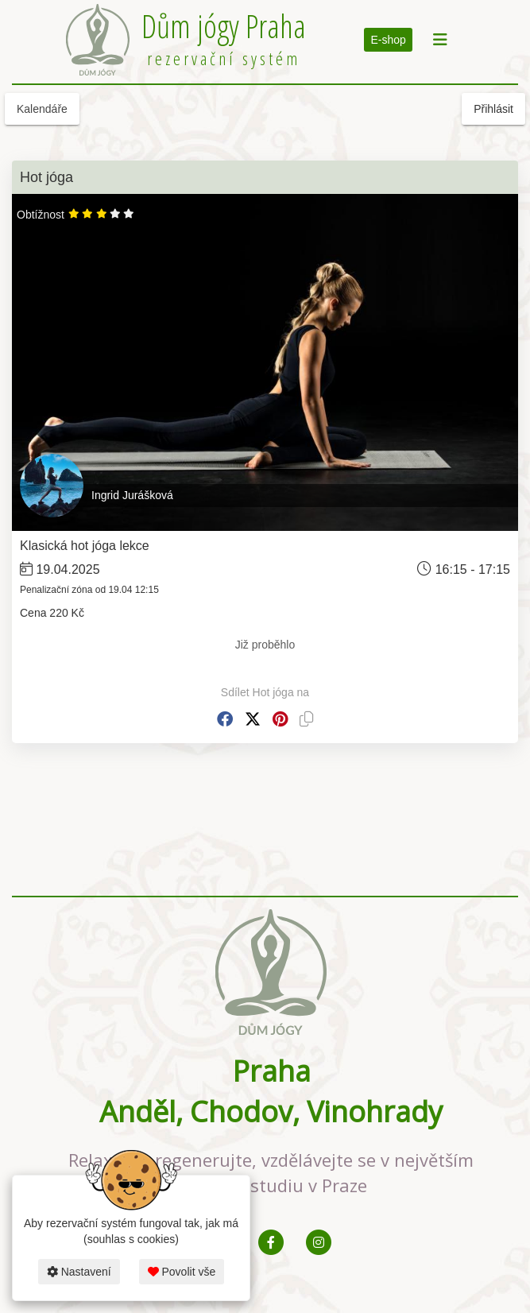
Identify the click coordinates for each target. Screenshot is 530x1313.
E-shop (387, 39)
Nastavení (79, 1271)
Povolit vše (182, 1271)
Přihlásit (493, 109)
